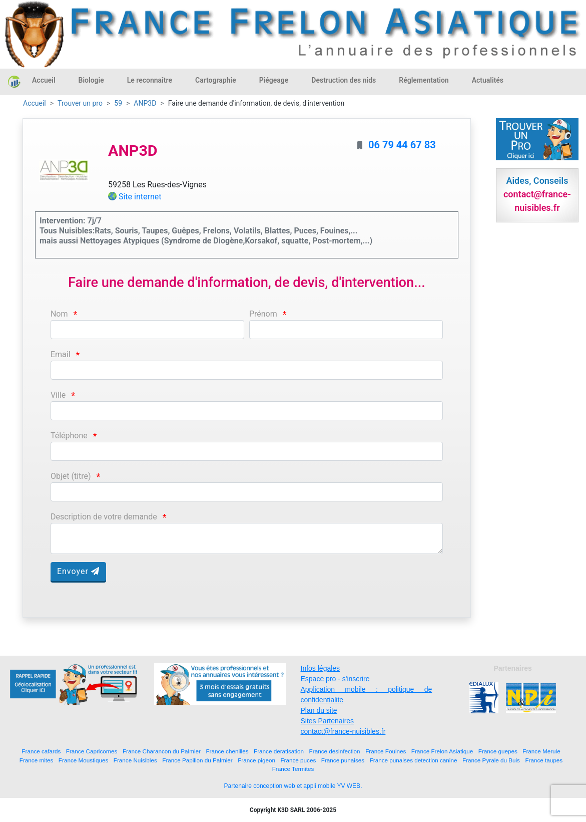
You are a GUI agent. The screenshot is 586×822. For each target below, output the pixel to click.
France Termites (293, 768)
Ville (58, 395)
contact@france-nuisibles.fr (343, 731)
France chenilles (227, 751)
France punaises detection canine (413, 760)
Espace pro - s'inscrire (335, 679)
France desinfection (334, 751)
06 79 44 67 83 (402, 145)
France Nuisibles (135, 760)
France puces (298, 760)
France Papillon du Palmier (197, 760)
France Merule (541, 751)
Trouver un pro (80, 103)
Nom (59, 314)
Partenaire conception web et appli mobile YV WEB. (293, 785)
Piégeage (274, 80)
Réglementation (423, 80)
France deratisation (279, 751)
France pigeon (256, 760)
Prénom (263, 314)
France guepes (497, 751)
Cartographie (215, 80)
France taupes (543, 760)
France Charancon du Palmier (162, 751)
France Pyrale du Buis (491, 760)
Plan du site (319, 710)
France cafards (41, 751)
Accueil (44, 80)
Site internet (140, 196)
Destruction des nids (343, 80)
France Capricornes (92, 751)
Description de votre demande (104, 516)
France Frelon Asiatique (442, 751)
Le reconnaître (149, 80)
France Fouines (385, 751)
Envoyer (78, 571)
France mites (37, 760)
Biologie (91, 80)
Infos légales (320, 668)
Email (61, 354)
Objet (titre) (71, 476)
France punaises (342, 760)
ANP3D (145, 103)
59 (118, 103)
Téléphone (69, 435)
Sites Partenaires (327, 721)
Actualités (487, 80)
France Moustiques (83, 760)
